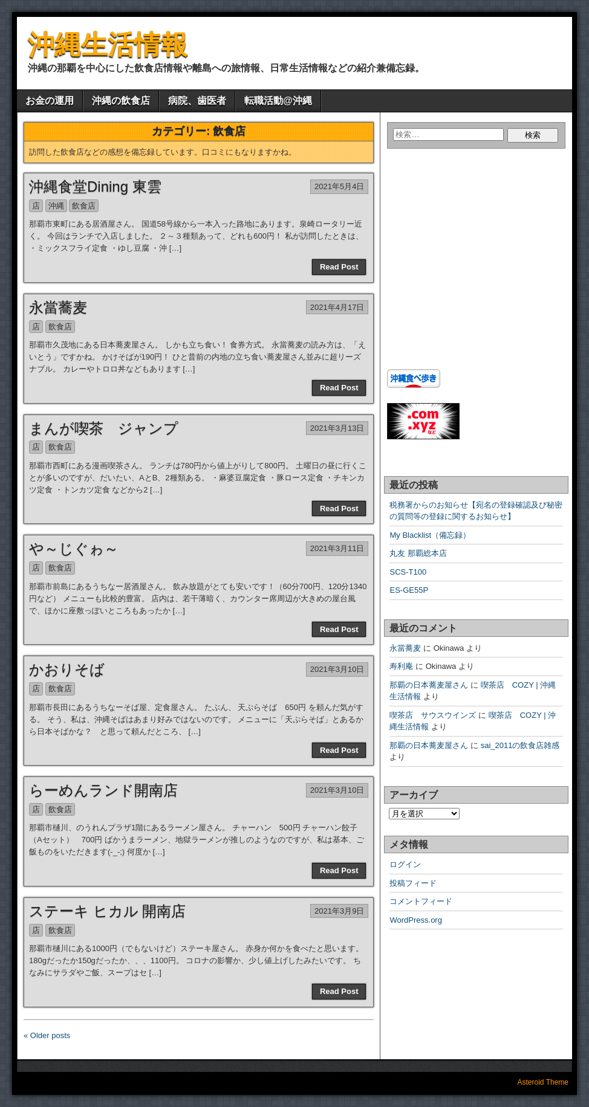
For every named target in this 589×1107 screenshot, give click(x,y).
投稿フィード (413, 883)
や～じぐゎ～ (74, 548)
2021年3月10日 (337, 669)
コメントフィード (420, 901)
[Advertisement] (462, 268)
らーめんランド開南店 (103, 790)
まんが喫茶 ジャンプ (103, 428)
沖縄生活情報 (107, 44)
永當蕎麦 (58, 307)
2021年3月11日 (337, 548)
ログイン (405, 864)
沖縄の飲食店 (121, 100)
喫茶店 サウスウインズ (432, 715)
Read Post (339, 266)
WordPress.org (415, 920)
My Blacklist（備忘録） (429, 535)
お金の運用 (49, 100)
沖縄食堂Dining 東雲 (95, 186)
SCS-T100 (407, 571)
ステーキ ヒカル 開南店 (107, 911)
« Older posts (47, 1035)
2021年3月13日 (337, 428)
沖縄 (56, 205)
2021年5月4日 (339, 186)
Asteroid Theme (543, 1082)
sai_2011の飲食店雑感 (520, 745)
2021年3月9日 (339, 910)
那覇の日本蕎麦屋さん (428, 684)
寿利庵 (401, 666)
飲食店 (84, 205)
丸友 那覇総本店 (418, 553)
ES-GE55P (408, 590)
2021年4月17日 (337, 307)
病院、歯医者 (197, 100)
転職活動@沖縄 (278, 100)
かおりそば (67, 669)
